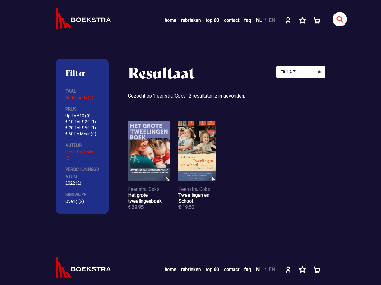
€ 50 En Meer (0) (80, 134)
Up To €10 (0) (78, 115)
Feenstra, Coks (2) (79, 155)
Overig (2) (74, 201)
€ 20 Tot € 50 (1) (80, 127)
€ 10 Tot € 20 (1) (80, 121)
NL (259, 20)
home (170, 20)
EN (272, 20)
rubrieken (191, 20)
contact (231, 20)
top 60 (212, 20)
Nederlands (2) (79, 97)
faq (247, 20)
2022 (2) (73, 183)
